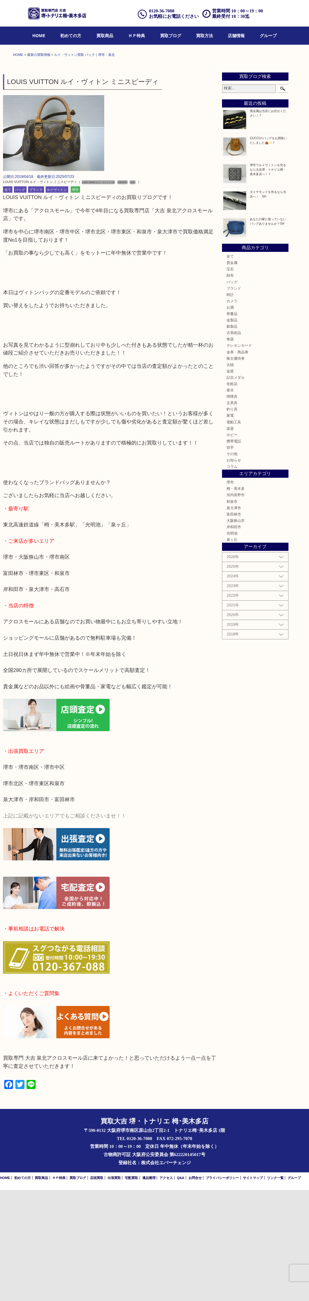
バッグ (20, 301)
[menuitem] (39, 36)
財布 (230, 387)
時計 (230, 406)
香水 (230, 501)
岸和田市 (234, 638)
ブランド (36, 301)
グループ (268, 35)
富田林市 (234, 625)
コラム (232, 578)
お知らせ (234, 571)
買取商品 (104, 35)
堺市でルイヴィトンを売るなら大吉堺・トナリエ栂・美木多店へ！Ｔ (268, 281)
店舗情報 (236, 35)
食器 (230, 450)
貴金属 (232, 374)
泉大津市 (234, 619)
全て (8, 301)
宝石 (230, 380)
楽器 (230, 539)
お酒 (230, 418)
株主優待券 (236, 469)
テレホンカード (239, 457)
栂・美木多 (236, 600)
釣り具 (232, 520)
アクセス (166, 1289)
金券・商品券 (237, 463)
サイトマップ (253, 1289)
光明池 (232, 644)
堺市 (75, 301)
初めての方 (70, 35)
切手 (230, 559)
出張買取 (114, 1289)
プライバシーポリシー (222, 1289)
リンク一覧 (275, 1289)
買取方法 (204, 35)
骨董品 (232, 425)
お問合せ (195, 1289)
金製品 (232, 431)
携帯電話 (234, 552)
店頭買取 (96, 1289)
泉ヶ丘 (232, 651)
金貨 (230, 482)
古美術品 (234, 444)
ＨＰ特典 (136, 35)
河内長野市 (236, 606)
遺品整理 (149, 1289)
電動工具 (234, 533)
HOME (38, 35)
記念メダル (236, 488)
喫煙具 (232, 507)
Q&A (180, 1289)
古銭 (230, 476)
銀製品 (232, 437)
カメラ (232, 412)
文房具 (232, 514)
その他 (232, 565)
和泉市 (232, 613)
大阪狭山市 (236, 632)
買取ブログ (170, 35)
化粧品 (232, 495)
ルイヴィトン (57, 301)
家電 (230, 527)
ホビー (232, 546)
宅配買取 (131, 1289)
